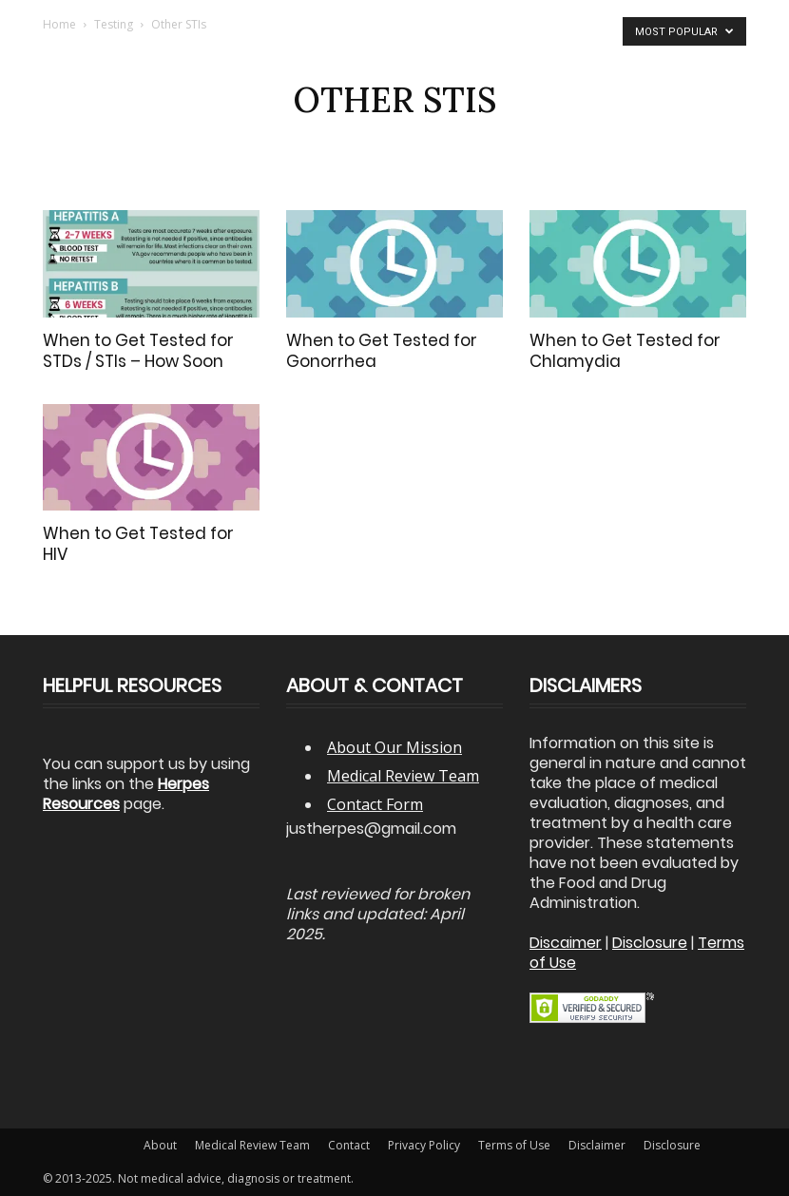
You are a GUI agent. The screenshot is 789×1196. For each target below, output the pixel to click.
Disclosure (672, 1145)
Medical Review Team (403, 775)
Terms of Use (514, 1145)
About (160, 1145)
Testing (113, 24)
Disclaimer (596, 1145)
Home (59, 24)
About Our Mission (394, 747)
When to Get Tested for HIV (138, 544)
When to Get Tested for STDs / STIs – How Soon (138, 351)
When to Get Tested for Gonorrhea (381, 351)
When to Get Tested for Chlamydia (625, 351)
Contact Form (375, 804)
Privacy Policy (424, 1145)
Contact (349, 1145)
